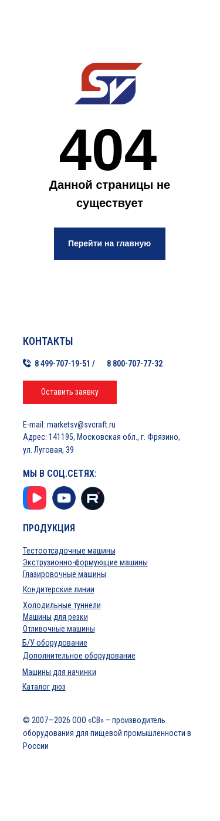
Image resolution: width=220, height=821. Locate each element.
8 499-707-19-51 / (65, 363)
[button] (70, 392)
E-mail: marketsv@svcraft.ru (69, 424)
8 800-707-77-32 (135, 363)
